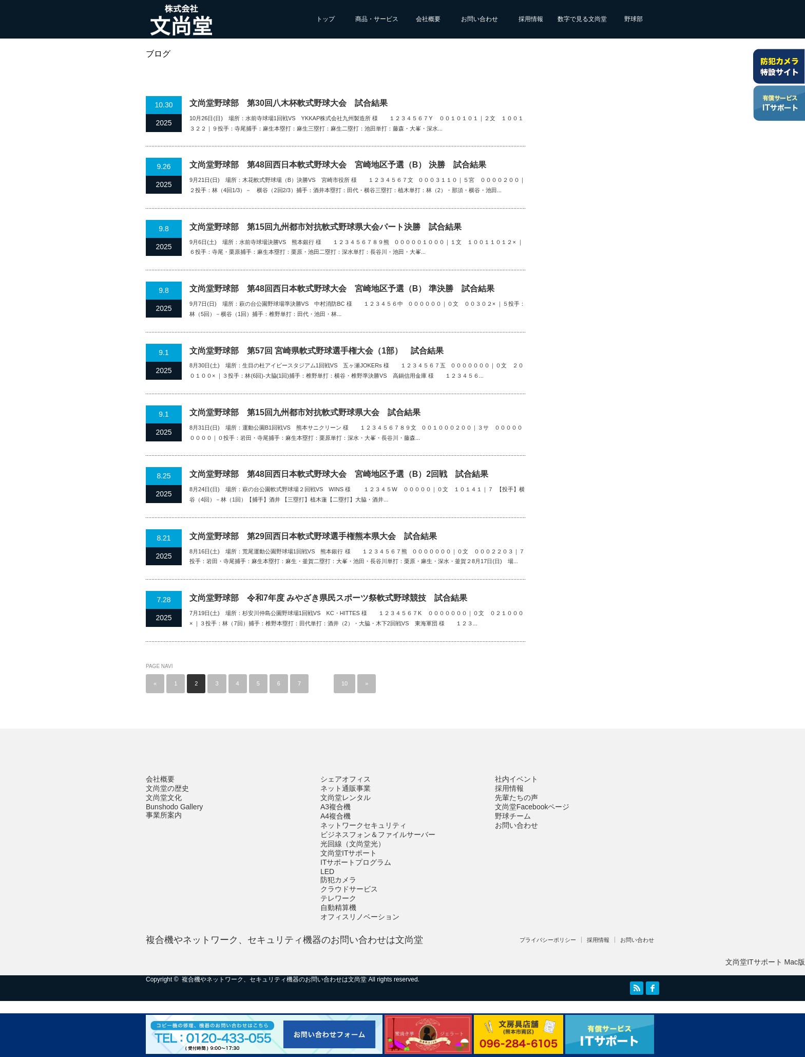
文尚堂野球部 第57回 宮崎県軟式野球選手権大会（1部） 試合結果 (316, 350)
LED (327, 871)
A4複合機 (335, 816)
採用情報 (531, 19)
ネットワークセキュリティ (363, 825)
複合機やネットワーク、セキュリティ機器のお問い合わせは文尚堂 (284, 940)
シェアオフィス (345, 779)
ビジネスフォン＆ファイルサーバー (377, 834)
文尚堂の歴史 (167, 788)
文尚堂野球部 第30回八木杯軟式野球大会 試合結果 (288, 103)
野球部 (633, 19)
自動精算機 (338, 907)
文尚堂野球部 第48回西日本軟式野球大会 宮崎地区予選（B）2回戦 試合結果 (338, 474)
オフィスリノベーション (359, 917)
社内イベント (516, 779)
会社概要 (428, 19)
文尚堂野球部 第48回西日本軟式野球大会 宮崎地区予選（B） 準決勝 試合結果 (341, 288)
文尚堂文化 (164, 797)
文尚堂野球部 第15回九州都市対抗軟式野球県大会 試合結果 (304, 412)
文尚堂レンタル (345, 797)
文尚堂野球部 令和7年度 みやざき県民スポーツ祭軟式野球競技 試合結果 (328, 598)
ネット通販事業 (345, 788)
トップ (325, 19)
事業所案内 (164, 815)
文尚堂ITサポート (348, 853)
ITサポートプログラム (355, 862)
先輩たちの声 (516, 797)
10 (344, 683)
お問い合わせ (479, 19)
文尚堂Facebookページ (532, 807)
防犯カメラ (338, 880)
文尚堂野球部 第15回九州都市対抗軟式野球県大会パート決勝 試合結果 (325, 226)
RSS (636, 988)
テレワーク (338, 898)
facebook (652, 988)
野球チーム (513, 816)
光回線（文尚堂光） (352, 844)
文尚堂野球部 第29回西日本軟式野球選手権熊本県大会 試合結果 (313, 536)
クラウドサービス (349, 889)
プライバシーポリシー (548, 940)
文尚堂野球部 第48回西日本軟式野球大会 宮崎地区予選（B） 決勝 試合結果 (337, 164)
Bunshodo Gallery (174, 807)
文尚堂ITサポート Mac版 (765, 962)
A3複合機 (335, 807)
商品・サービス (376, 19)
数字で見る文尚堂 (582, 19)
